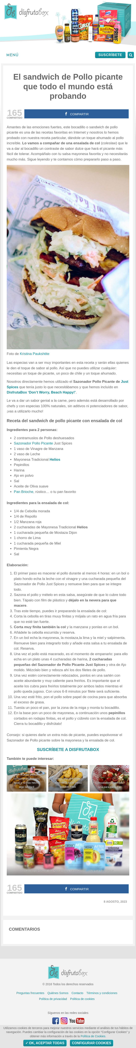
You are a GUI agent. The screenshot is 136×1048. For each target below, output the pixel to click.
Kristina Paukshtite (34, 354)
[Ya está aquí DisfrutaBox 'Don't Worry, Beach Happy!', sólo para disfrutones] (68, 834)
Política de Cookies (93, 1036)
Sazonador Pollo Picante (33, 443)
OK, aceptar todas (44, 1043)
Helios (55, 460)
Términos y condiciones (101, 993)
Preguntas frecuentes (30, 993)
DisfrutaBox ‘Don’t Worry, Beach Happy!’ (41, 392)
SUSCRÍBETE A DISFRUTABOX (68, 749)
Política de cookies (82, 999)
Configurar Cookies (91, 1043)
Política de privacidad (53, 999)
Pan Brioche (23, 492)
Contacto (77, 993)
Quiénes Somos (57, 993)
